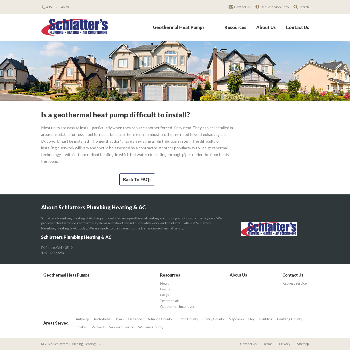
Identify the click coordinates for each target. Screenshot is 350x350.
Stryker (81, 327)
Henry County (213, 319)
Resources (235, 27)
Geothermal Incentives (177, 306)
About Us (266, 27)
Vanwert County (121, 327)
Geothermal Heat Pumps (178, 27)
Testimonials (169, 300)
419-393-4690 (52, 252)
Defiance (135, 319)
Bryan (119, 319)
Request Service (294, 283)
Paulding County (289, 319)
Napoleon (236, 319)
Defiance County (159, 319)
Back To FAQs (137, 179)
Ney (251, 319)
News (164, 283)
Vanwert (98, 327)
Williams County (150, 327)
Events (165, 289)
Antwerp (82, 319)
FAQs (164, 295)
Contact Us (297, 27)
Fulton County (187, 319)
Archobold (102, 319)
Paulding (266, 319)
